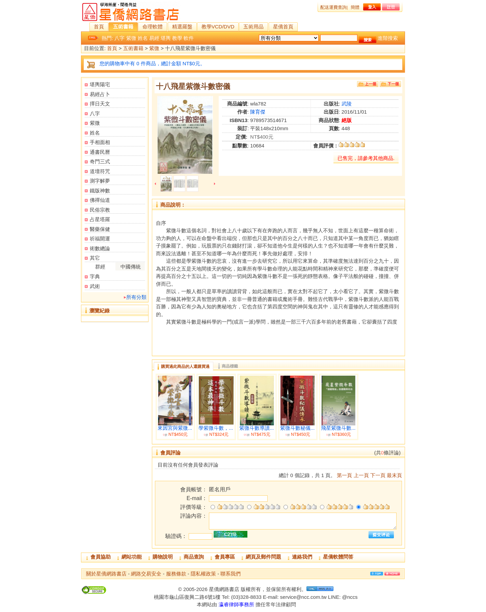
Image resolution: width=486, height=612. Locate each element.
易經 (154, 38)
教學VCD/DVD (218, 26)
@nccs (349, 597)
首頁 (99, 26)
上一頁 (361, 475)
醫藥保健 (100, 229)
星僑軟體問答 (338, 557)
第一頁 (344, 475)
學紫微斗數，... (215, 428)
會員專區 (225, 557)
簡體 (355, 7)
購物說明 (163, 557)
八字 (119, 38)
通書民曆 (100, 152)
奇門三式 (100, 161)
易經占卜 (100, 94)
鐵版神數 (100, 190)
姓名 (143, 38)
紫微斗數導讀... (256, 428)
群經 (100, 266)
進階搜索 (388, 38)
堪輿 (166, 38)
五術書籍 (123, 26)
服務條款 (176, 573)
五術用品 (253, 26)
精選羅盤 (182, 26)
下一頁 (377, 475)
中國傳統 (130, 266)
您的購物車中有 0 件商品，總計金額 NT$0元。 (152, 63)
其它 (95, 258)
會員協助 (100, 557)
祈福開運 (100, 238)
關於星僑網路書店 (106, 573)
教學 (177, 38)
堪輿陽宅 (100, 84)
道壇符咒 (100, 171)
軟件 (189, 38)
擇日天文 (100, 104)
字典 (95, 276)
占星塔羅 (100, 219)
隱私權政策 (203, 573)
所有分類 (136, 297)
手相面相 (100, 142)
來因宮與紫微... (175, 428)
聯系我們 (230, 573)
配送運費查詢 (333, 7)
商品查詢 (194, 557)
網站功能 (132, 557)
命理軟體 (152, 26)
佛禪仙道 (100, 200)
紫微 (131, 38)
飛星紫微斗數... (338, 428)
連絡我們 (302, 557)
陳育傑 (257, 112)
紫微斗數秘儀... (297, 428)
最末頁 (394, 475)
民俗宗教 (100, 210)
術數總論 (100, 248)
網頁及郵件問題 (263, 557)
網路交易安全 (146, 573)
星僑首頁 (283, 26)
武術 (95, 286)
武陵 (347, 104)
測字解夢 (100, 181)
